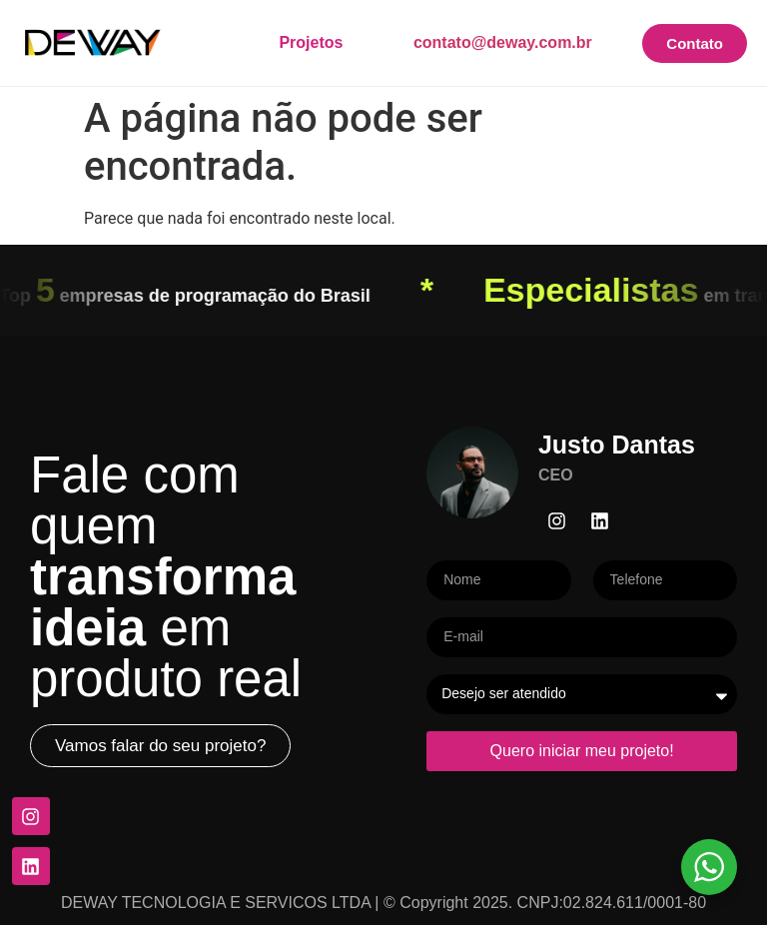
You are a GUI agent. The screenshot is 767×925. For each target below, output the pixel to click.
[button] (160, 745)
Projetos (311, 42)
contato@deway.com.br (502, 42)
